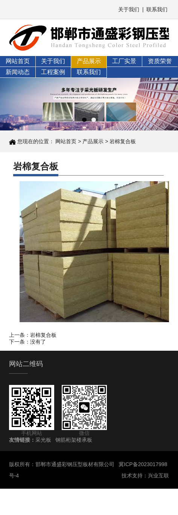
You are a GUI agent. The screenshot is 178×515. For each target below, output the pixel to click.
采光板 (43, 440)
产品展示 (89, 61)
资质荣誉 (160, 61)
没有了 (38, 342)
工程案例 (53, 72)
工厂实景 (124, 61)
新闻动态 (18, 72)
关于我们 (128, 9)
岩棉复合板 (123, 141)
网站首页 (18, 61)
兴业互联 (158, 476)
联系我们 (156, 9)
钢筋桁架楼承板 (73, 440)
